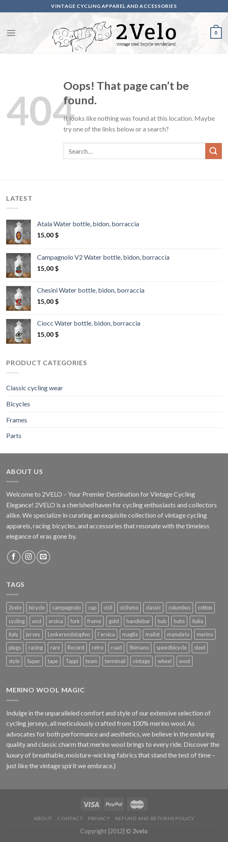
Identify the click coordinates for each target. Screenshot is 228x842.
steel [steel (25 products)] (199, 647)
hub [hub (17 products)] (162, 621)
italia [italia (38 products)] (197, 621)
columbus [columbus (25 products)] (179, 607)
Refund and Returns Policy (154, 818)
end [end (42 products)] (36, 621)
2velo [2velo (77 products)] (15, 607)
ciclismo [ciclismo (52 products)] (129, 607)
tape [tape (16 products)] (53, 661)
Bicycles (18, 404)
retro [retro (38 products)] (97, 647)
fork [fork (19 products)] (75, 621)
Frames (16, 420)
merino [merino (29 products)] (205, 634)
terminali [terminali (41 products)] (115, 661)
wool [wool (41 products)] (184, 661)
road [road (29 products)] (116, 647)
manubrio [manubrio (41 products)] (178, 634)
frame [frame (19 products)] (94, 621)
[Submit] (213, 151)
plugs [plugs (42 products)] (15, 647)
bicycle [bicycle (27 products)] (37, 607)
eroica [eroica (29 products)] (56, 621)
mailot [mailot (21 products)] (152, 634)
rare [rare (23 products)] (55, 647)
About (43, 818)
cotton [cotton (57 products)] (205, 607)
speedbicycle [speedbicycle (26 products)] (171, 647)
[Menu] (11, 33)
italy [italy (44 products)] (14, 634)
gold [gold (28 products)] (114, 621)
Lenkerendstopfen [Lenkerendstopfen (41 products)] (69, 634)
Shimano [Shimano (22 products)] (139, 647)
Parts (13, 435)
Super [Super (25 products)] (33, 661)
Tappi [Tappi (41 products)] (71, 661)
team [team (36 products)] (92, 661)
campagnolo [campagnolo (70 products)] (66, 607)
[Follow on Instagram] (28, 557)
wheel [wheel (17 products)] (165, 661)
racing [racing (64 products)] (35, 647)
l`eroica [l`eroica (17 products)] (106, 634)
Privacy (99, 818)
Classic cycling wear (34, 388)
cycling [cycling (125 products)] (17, 621)
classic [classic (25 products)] (153, 607)
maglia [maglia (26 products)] (130, 634)
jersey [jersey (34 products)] (33, 634)
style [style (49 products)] (14, 661)
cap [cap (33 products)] (92, 607)
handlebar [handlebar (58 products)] (138, 621)
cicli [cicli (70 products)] (108, 607)
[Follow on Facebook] (14, 557)
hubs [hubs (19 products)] (179, 621)
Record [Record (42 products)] (75, 647)
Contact (70, 818)
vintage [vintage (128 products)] (141, 661)
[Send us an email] (43, 557)
